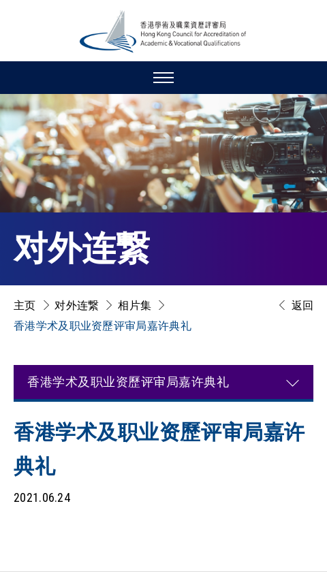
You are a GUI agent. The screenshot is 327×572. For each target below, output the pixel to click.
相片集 (134, 305)
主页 (25, 305)
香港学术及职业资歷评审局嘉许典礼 (102, 325)
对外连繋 (76, 305)
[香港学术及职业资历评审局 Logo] (163, 31)
